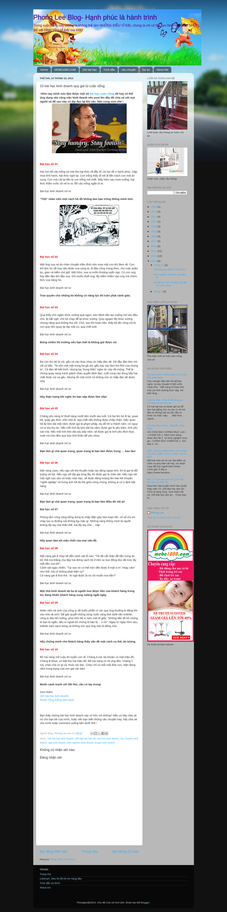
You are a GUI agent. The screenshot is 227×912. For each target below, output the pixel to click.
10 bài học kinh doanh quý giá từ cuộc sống (170, 284)
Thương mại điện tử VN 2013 (169, 269)
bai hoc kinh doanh (107, 738)
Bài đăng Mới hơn (53, 851)
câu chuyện (128, 69)
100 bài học (89, 69)
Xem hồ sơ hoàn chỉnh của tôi (163, 517)
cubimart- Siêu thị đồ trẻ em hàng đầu (61, 878)
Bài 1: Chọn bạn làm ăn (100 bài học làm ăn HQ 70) (165, 481)
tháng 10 (159, 265)
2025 (154, 206)
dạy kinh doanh (56, 742)
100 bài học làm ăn (85, 738)
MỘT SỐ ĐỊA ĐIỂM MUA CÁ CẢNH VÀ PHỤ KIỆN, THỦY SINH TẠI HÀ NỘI (167, 453)
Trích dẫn (109, 69)
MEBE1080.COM (65, 69)
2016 (154, 246)
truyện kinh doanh (105, 742)
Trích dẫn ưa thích (50, 883)
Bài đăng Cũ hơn (125, 851)
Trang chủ (90, 851)
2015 (154, 251)
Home (44, 69)
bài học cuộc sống (102, 93)
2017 (154, 241)
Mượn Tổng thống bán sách (57, 699)
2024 (154, 211)
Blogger (145, 902)
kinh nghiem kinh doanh (80, 742)
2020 (154, 226)
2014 (154, 256)
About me (45, 887)
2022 (154, 216)
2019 (154, 231)
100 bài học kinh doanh (54, 695)
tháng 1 (158, 291)
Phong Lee (157, 512)
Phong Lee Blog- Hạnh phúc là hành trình (95, 17)
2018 (154, 236)
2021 (154, 221)
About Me (162, 69)
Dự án (146, 69)
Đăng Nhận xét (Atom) (62, 859)
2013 (154, 261)
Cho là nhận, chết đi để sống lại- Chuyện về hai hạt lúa (165, 401)
